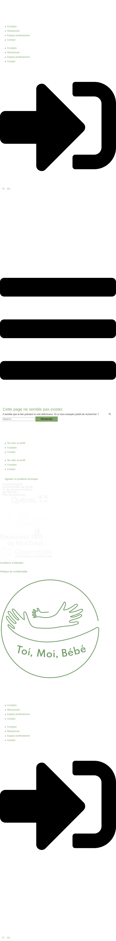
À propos (12, 26)
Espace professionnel (18, 35)
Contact (11, 39)
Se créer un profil (16, 443)
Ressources (13, 31)
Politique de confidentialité (14, 571)
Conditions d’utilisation (12, 563)
